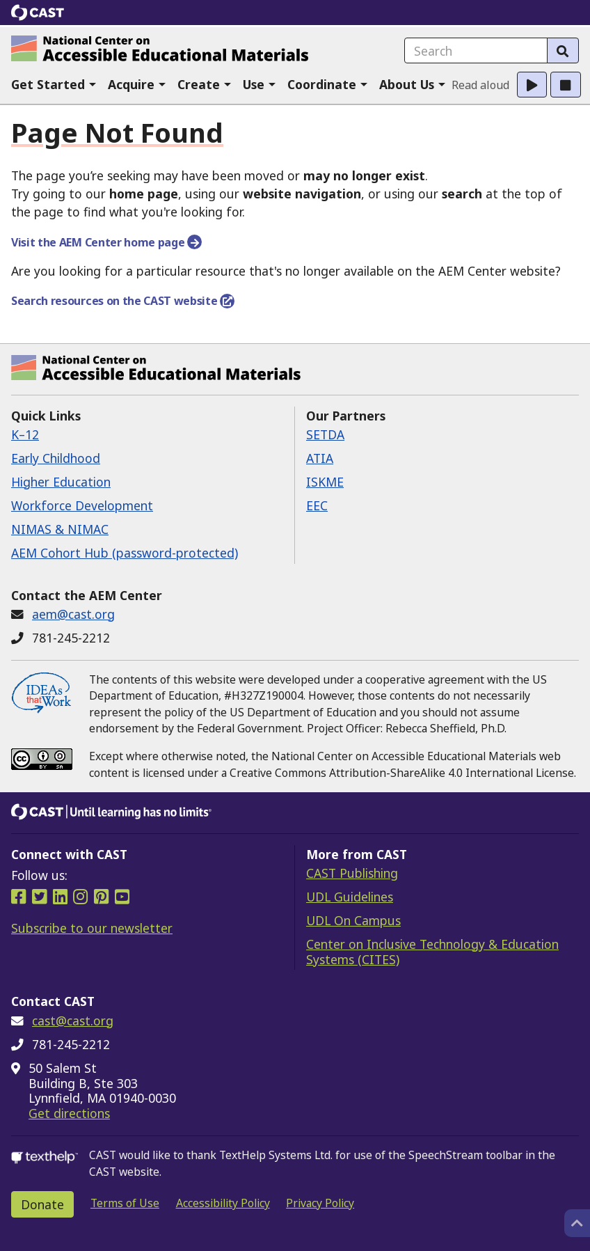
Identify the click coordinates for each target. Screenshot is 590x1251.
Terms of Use (124, 1203)
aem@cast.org (73, 614)
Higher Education (61, 481)
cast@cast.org (72, 1020)
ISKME (325, 481)
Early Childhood (55, 458)
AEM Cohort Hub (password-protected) (124, 552)
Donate (42, 1204)
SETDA (325, 434)
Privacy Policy (320, 1203)
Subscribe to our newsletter (92, 928)
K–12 (25, 434)
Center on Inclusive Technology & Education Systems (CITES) (432, 952)
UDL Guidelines (349, 896)
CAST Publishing (352, 873)
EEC (317, 505)
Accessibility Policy (223, 1203)
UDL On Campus (353, 920)
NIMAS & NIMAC (60, 529)
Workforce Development (82, 505)
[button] (54, 85)
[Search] (563, 50)
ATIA (319, 458)
